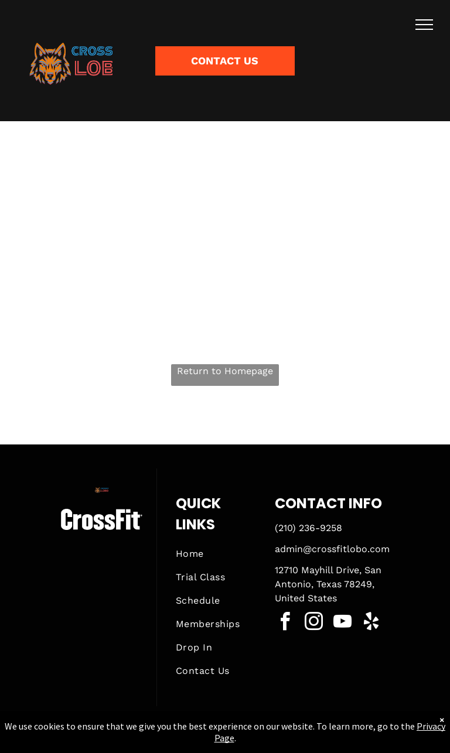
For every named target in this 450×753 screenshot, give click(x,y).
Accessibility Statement (249, 741)
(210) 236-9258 (308, 527)
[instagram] (314, 623)
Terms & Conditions (321, 741)
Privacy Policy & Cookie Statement (152, 741)
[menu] (424, 24)
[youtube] (342, 623)
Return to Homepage (225, 370)
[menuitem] (218, 554)
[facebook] (285, 623)
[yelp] (371, 623)
